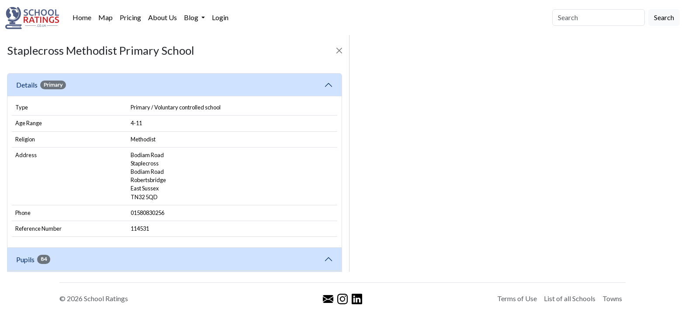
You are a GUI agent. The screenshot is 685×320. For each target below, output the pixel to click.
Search (664, 17)
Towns (612, 298)
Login (220, 17)
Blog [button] (192, 17)
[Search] (598, 17)
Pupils (33, 259)
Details (41, 85)
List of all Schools (569, 298)
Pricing (130, 17)
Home (82, 17)
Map (105, 17)
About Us (162, 17)
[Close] (339, 50)
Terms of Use (517, 298)
